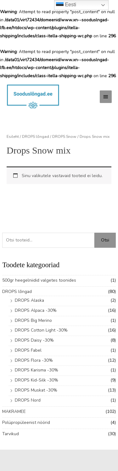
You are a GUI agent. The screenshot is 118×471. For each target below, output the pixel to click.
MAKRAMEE (14, 411)
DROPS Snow (64, 136)
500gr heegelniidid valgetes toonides (39, 280)
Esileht (13, 136)
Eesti (66, 5)
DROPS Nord (28, 400)
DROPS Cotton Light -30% (41, 330)
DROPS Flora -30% (34, 360)
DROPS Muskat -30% (36, 390)
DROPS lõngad (17, 292)
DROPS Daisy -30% (34, 340)
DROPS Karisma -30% (36, 370)
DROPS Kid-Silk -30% (36, 380)
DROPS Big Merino (33, 320)
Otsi (105, 240)
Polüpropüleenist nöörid (26, 422)
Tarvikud (10, 434)
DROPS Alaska (29, 300)
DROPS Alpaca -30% (36, 310)
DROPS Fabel (28, 350)
